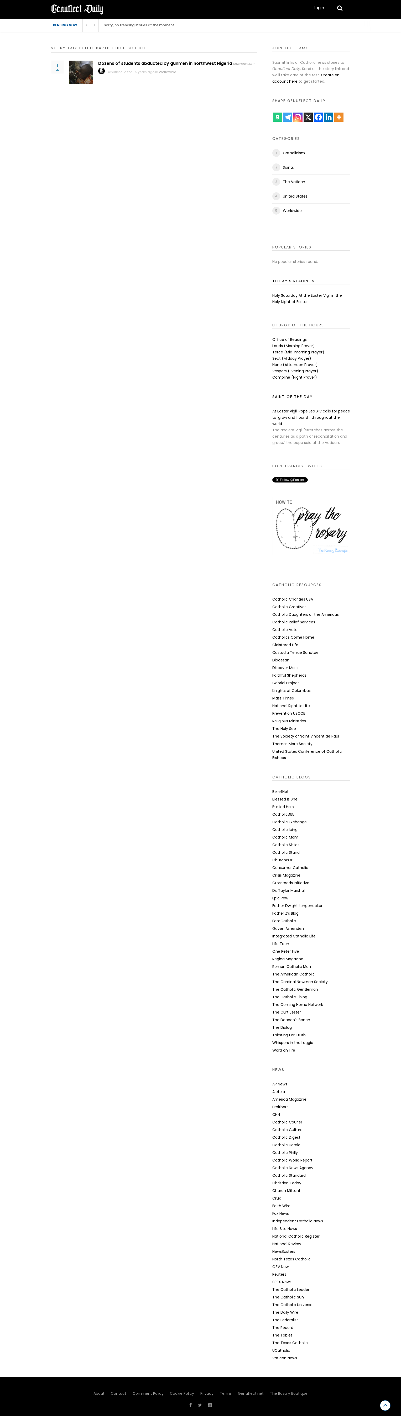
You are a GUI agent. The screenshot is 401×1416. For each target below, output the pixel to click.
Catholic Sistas (285, 844)
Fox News (280, 1213)
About (99, 1393)
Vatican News (284, 1358)
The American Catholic (293, 974)
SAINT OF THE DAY (292, 396)
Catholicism (294, 153)
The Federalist (285, 1320)
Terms (226, 1393)
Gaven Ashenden (288, 928)
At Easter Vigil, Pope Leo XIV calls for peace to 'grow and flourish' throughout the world (311, 417)
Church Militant (286, 1190)
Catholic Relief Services (293, 622)
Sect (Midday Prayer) (291, 358)
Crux (276, 1198)
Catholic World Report (292, 1160)
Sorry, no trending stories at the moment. (139, 25)
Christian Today (286, 1183)
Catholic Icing (285, 829)
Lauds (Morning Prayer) (293, 345)
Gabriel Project (285, 683)
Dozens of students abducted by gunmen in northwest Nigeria (165, 63)
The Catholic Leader (290, 1289)
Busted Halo (283, 806)
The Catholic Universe (292, 1304)
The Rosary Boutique (289, 1393)
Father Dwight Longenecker (297, 905)
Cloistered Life (285, 645)
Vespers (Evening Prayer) (295, 371)
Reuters (279, 1274)
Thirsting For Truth (289, 1035)
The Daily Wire (285, 1312)
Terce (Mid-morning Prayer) (298, 352)
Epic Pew (280, 898)
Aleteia (278, 1091)
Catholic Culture (287, 1129)
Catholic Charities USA (292, 599)
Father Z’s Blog (285, 913)
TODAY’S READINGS (293, 281)
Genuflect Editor (119, 72)
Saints (288, 167)
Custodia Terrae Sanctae (295, 652)
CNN (276, 1114)
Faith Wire (281, 1205)
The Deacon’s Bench (291, 1019)
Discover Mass (285, 667)
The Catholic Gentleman (295, 989)
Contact (118, 1393)
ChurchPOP (282, 860)
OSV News (281, 1266)
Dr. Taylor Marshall (288, 890)
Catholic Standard (289, 1175)
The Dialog (282, 1027)
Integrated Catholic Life (294, 936)
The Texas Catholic (290, 1342)
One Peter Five (285, 951)
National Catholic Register (296, 1236)
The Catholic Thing (289, 997)
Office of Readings (289, 339)
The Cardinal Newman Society (300, 981)
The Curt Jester (286, 1012)
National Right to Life (291, 705)
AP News (279, 1084)
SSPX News (281, 1282)
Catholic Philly (285, 1152)
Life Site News (284, 1228)
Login (319, 8)
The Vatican (294, 181)
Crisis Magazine (286, 875)
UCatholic (281, 1350)
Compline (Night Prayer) (294, 377)
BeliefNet (280, 791)
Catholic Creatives (289, 606)
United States (295, 196)
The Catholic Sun (288, 1297)
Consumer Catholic (290, 867)
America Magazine (289, 1099)
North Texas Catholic (291, 1259)
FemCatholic (284, 921)
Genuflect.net (251, 1393)
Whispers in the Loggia (292, 1042)
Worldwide (167, 72)
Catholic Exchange (289, 822)
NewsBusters (283, 1251)
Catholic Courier (287, 1122)
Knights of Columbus (291, 690)
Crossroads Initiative (290, 882)
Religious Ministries (289, 721)
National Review (286, 1244)
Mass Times (283, 698)
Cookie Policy (182, 1393)
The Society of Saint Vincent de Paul (305, 736)
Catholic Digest (286, 1137)
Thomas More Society (292, 743)
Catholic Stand (286, 852)
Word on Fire (283, 1050)
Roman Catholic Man (291, 966)
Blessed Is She (285, 799)
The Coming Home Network (297, 1004)
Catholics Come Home (293, 637)
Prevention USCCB (288, 713)
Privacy (206, 1393)
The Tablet (282, 1335)
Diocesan (280, 660)
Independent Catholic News (297, 1221)
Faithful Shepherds (289, 675)
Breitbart (280, 1107)
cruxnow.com (243, 63)
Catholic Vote (285, 629)
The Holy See (284, 728)
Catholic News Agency (292, 1167)
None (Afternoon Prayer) (295, 364)
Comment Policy (148, 1393)
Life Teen (280, 943)
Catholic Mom (285, 837)
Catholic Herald (286, 1145)
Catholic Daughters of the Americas (305, 614)
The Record (282, 1327)
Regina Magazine (287, 959)
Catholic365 (283, 814)
